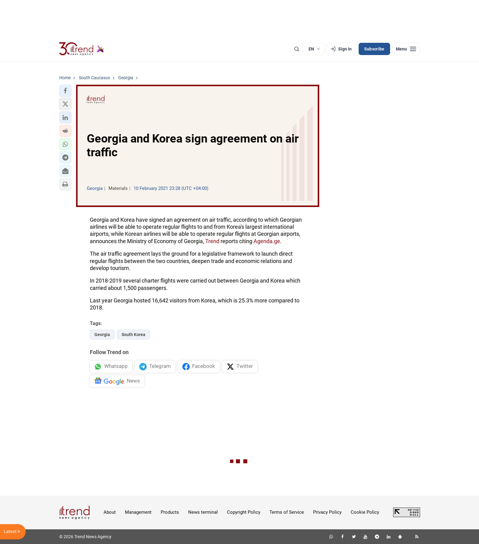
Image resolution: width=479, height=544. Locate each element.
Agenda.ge (267, 241)
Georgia (102, 334)
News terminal (203, 512)
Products (170, 512)
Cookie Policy (365, 512)
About (110, 512)
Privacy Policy (327, 512)
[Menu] (406, 49)
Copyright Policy (243, 512)
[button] (65, 91)
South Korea (133, 334)
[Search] (297, 49)
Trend (212, 241)
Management (138, 512)
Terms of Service (286, 512)
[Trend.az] (81, 49)
